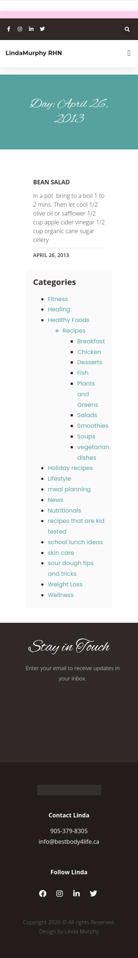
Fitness (58, 299)
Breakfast (91, 341)
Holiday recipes (70, 468)
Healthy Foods (68, 320)
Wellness (61, 595)
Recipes (74, 330)
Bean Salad (51, 182)
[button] (127, 29)
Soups (86, 436)
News (56, 500)
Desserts (89, 362)
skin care (61, 553)
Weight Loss (65, 584)
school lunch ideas (75, 542)
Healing (59, 309)
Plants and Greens (87, 394)
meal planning (69, 489)
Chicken (89, 352)
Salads (87, 415)
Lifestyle (59, 478)
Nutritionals (64, 510)
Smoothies (93, 426)
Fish (83, 373)
